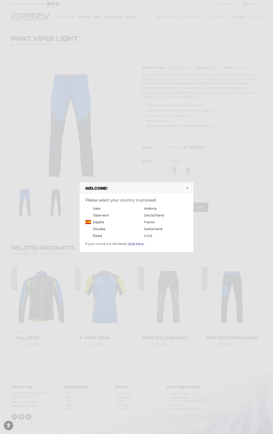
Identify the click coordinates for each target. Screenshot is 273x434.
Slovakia (99, 229)
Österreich (101, 215)
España (98, 222)
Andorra (150, 208)
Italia (96, 208)
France (149, 222)
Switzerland (153, 229)
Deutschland (154, 215)
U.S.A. (148, 236)
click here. (135, 244)
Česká (97, 236)
